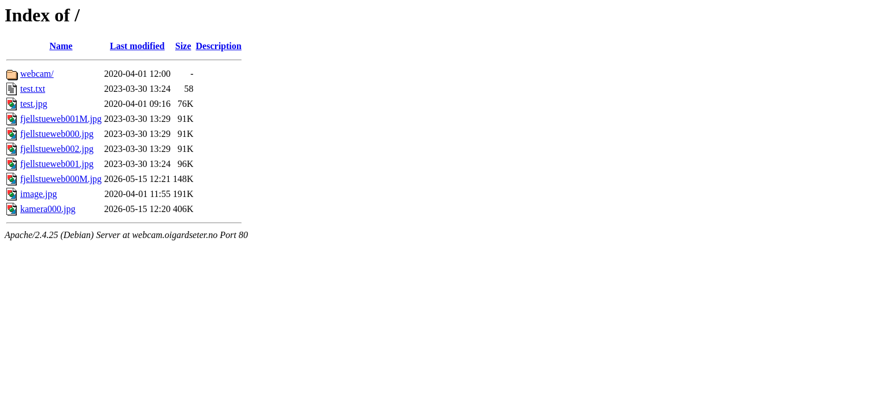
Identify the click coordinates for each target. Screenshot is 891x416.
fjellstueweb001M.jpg (61, 119)
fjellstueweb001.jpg (57, 164)
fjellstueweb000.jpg (57, 134)
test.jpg (33, 104)
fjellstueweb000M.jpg (61, 179)
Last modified (137, 46)
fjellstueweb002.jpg (57, 149)
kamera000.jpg (48, 209)
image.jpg (38, 194)
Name (60, 46)
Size (183, 46)
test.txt (32, 89)
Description (219, 46)
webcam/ (37, 74)
